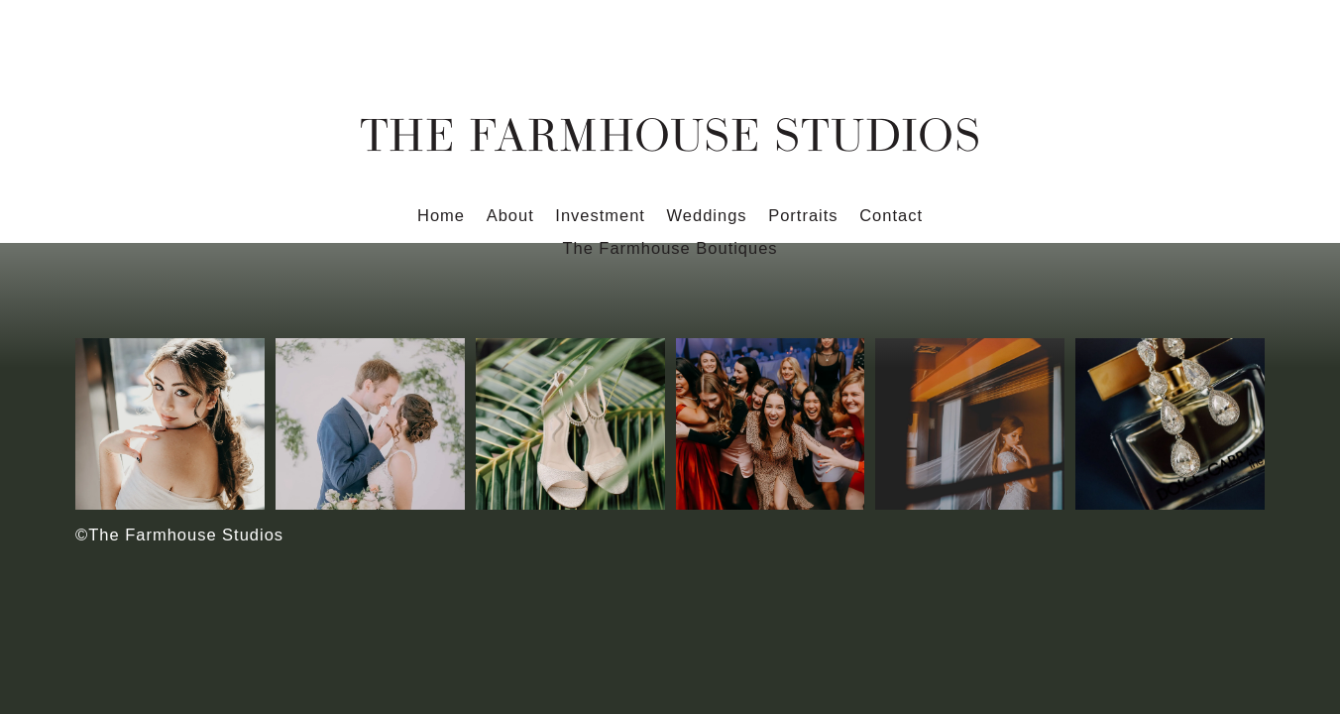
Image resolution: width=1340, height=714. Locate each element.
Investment (600, 215)
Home (441, 215)
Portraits (803, 215)
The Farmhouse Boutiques (669, 248)
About (510, 215)
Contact (891, 215)
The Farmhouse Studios (670, 134)
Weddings (707, 215)
